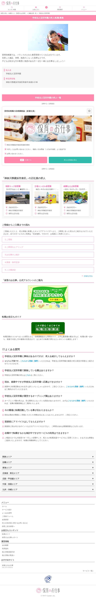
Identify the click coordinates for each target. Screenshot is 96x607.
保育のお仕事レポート (10, 537)
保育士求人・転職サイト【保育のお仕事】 (13, 13)
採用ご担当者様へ (8, 526)
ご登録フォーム (7, 516)
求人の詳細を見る (70, 160)
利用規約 (5, 549)
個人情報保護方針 (8, 552)
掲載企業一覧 (32, 13)
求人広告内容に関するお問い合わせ (15, 523)
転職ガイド (6, 534)
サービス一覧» (88, 571)
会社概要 (5, 545)
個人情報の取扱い (8, 555)
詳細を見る (88, 276)
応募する (26, 160)
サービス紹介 (7, 510)
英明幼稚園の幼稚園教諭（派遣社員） (20, 111)
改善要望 (5, 520)
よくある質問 (7, 513)
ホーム (4, 506)
